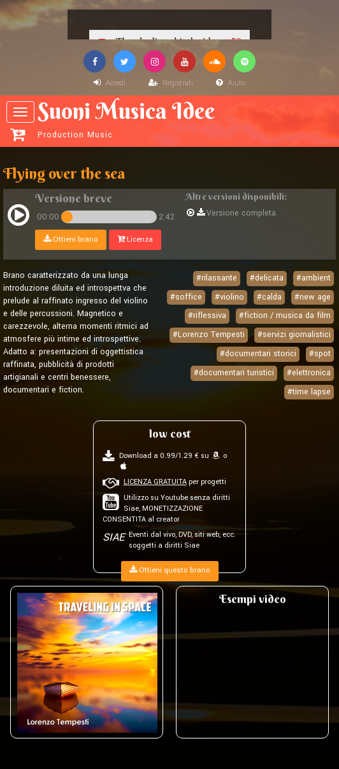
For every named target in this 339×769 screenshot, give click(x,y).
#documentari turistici (234, 372)
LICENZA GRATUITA (155, 482)
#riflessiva (207, 315)
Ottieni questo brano (169, 570)
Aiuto (230, 83)
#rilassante (216, 278)
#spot (320, 353)
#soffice (186, 297)
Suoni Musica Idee (171, 119)
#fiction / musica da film (285, 315)
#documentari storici (258, 353)
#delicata (267, 278)
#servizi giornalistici (294, 334)
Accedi (110, 83)
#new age (312, 297)
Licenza (135, 239)
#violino (229, 297)
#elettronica (309, 372)
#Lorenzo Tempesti (209, 334)
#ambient (313, 278)
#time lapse (309, 392)
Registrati (170, 83)
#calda (269, 297)
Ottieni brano (70, 239)
